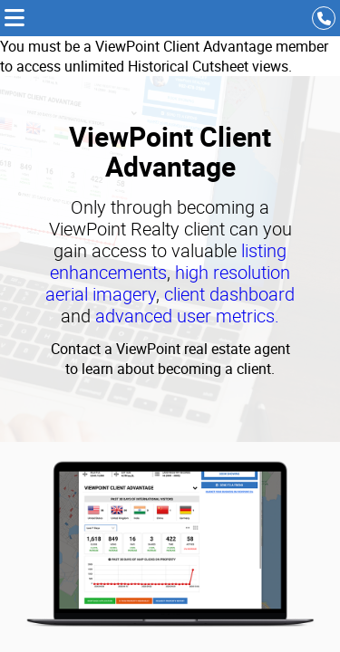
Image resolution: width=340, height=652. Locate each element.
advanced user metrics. (187, 315)
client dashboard (229, 294)
